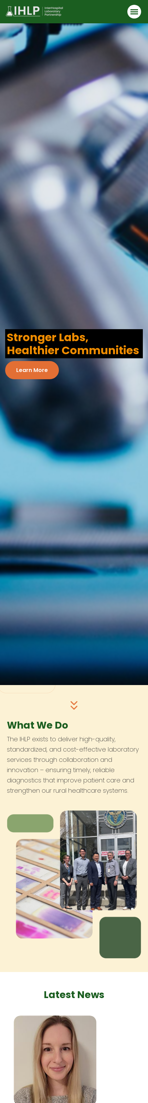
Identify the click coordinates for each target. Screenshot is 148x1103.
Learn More (31, 370)
